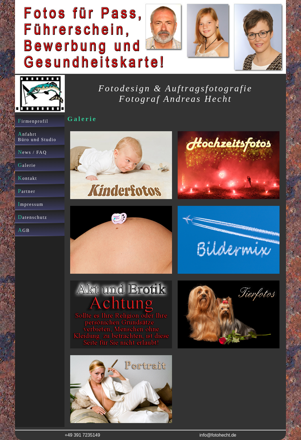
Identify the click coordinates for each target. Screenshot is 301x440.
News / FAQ (32, 152)
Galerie (27, 165)
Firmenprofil (33, 121)
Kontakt (27, 178)
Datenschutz (32, 217)
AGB (24, 230)
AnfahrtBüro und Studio (37, 136)
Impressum (30, 204)
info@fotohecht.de (217, 435)
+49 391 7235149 (82, 435)
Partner (26, 191)
